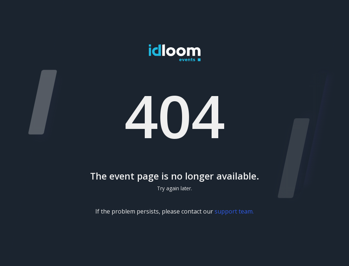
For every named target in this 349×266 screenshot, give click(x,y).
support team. (234, 211)
